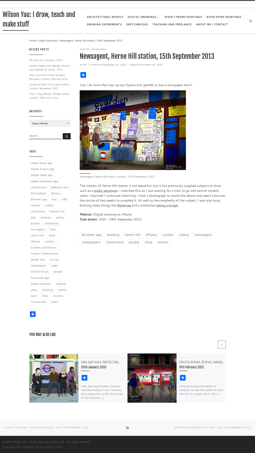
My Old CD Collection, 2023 (46, 60)
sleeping (47, 289)
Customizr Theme (53, 447)
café (64, 199)
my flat (54, 259)
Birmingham (38, 193)
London (50, 241)
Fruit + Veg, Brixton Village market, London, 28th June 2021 (49, 96)
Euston (35, 223)
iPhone (35, 241)
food (53, 229)
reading (61, 283)
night (54, 265)
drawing (46, 217)
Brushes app (39, 199)
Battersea (124, 205)
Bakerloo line (59, 187)
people (58, 271)
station (62, 289)
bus (54, 199)
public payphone (106, 190)
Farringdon (38, 229)
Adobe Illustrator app (44, 181)
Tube (45, 296)
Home (32, 40)
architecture (38, 187)
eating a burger (167, 205)
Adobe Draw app (41, 163)
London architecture (44, 247)
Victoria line (38, 302)
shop (34, 289)
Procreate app (40, 277)
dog (33, 217)
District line (57, 211)
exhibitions (52, 223)
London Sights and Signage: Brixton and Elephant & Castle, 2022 (49, 67)
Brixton (55, 193)
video (54, 302)
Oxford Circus (40, 271)
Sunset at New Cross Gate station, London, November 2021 (49, 86)
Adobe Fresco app (42, 169)
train (34, 296)
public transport (41, 283)
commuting (38, 211)
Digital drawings (48, 40)
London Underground (44, 253)
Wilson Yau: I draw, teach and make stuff (38, 441)
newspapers (38, 265)
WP (18, 447)
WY (85, 65)
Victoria (58, 296)
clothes (35, 205)
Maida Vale (38, 259)
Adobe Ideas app (42, 175)
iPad (52, 235)
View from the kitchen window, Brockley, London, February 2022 (48, 77)
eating (60, 217)
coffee (49, 205)
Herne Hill (37, 235)
